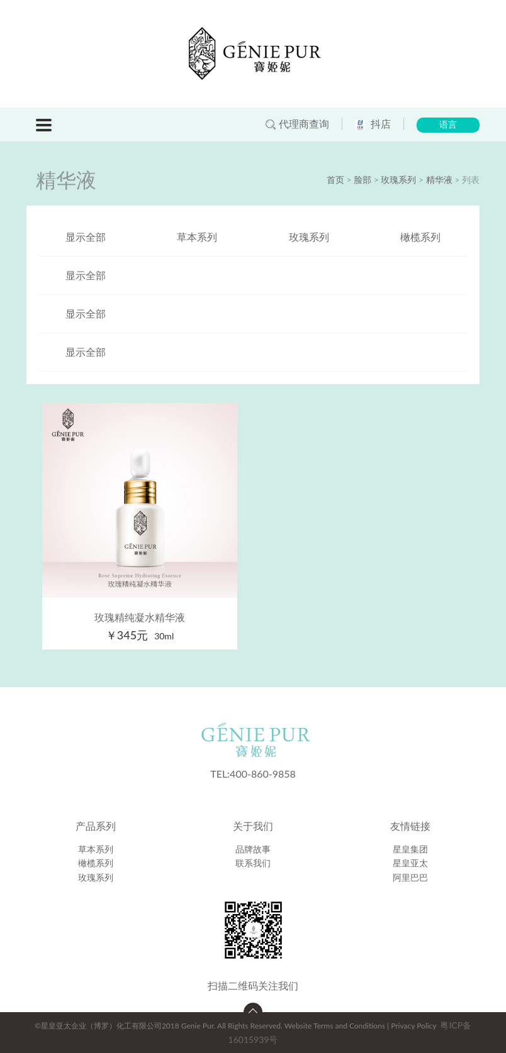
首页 (335, 179)
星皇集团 (410, 849)
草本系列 (197, 237)
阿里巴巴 (410, 877)
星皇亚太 (410, 862)
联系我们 (253, 862)
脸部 (362, 179)
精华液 (439, 179)
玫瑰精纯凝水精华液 (139, 617)
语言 (448, 125)
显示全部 (85, 237)
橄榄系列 (420, 237)
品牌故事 (253, 849)
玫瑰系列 (398, 179)
